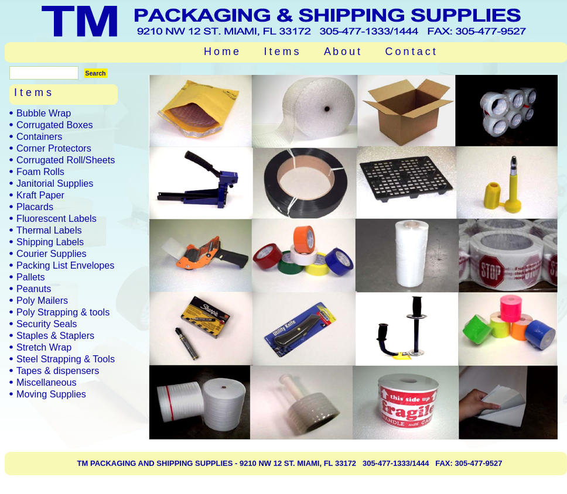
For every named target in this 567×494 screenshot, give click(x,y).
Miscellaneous (46, 382)
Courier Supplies (51, 253)
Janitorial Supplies (54, 183)
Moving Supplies (51, 394)
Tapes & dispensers (57, 370)
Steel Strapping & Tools (65, 359)
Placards (34, 206)
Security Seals (46, 323)
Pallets (30, 277)
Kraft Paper (40, 195)
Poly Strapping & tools (63, 312)
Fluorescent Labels (56, 218)
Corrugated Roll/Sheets (65, 160)
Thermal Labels (49, 230)
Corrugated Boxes (54, 124)
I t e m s (281, 51)
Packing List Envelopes (65, 265)
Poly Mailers (42, 300)
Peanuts (33, 288)
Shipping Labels (50, 241)
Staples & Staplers (55, 335)
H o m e (221, 51)
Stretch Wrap (43, 347)
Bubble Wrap (43, 113)
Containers (39, 136)
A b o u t (342, 51)
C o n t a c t (410, 51)
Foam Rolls (40, 171)
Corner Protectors (53, 148)
